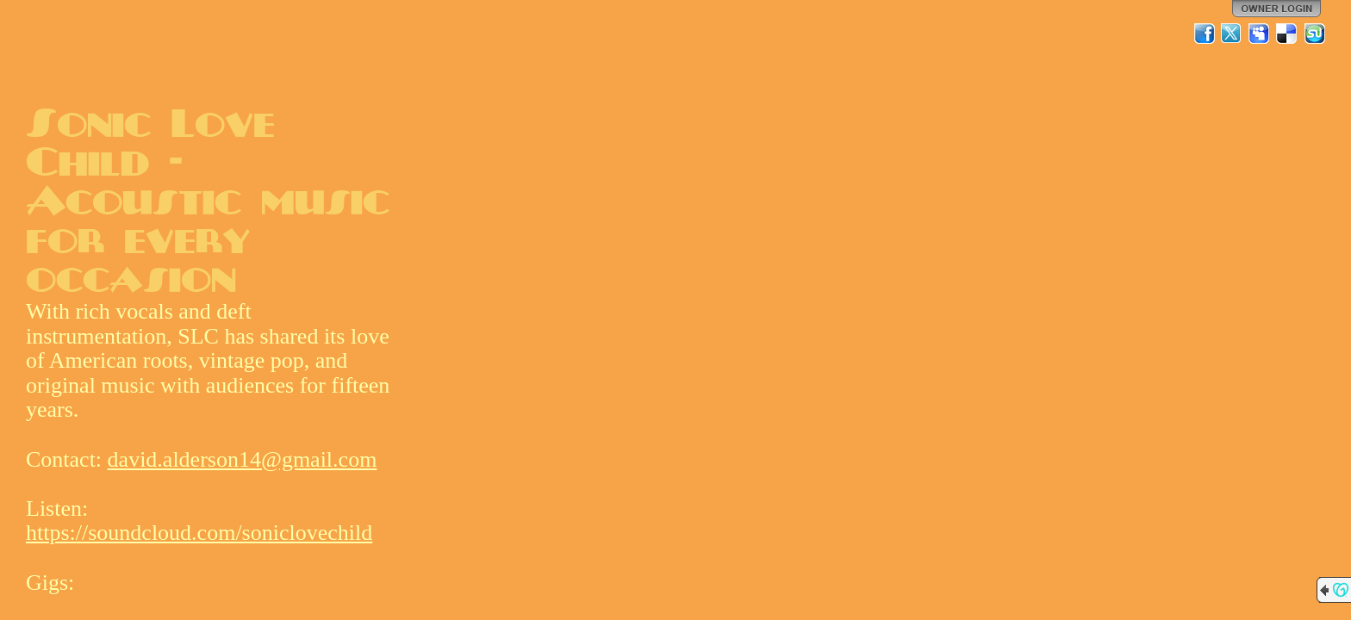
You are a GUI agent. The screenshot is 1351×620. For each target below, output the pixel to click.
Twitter (1232, 34)
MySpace (1260, 34)
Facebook (1204, 34)
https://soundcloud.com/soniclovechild (199, 532)
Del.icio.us (1287, 34)
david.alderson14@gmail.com (242, 459)
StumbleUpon (1315, 34)
